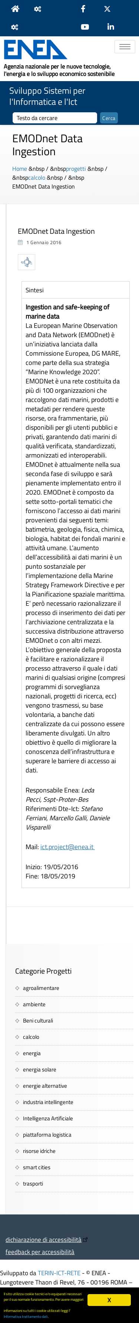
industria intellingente (48, 1102)
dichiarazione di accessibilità (44, 1239)
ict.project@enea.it (67, 847)
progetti (76, 168)
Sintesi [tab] (35, 290)
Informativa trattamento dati (26, 1316)
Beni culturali (38, 1020)
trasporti (33, 1183)
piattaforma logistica (47, 1134)
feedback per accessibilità (40, 1251)
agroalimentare (41, 988)
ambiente (34, 1004)
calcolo (36, 177)
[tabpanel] (75, 593)
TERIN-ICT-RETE (59, 1272)
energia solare (39, 1069)
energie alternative (45, 1085)
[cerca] (55, 117)
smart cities (36, 1167)
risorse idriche (39, 1151)
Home (19, 168)
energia (32, 1053)
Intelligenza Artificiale (48, 1118)
